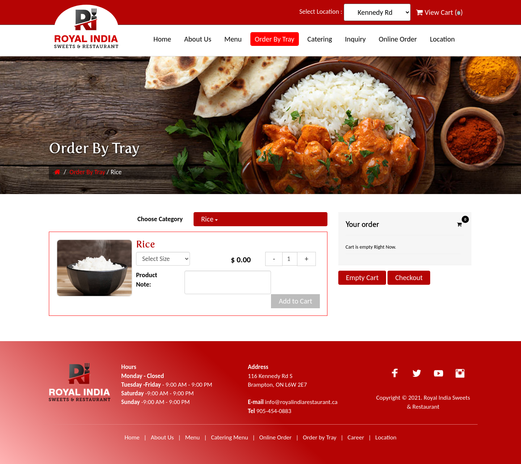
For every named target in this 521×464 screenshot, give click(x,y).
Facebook (395, 373)
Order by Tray (319, 437)
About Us (162, 437)
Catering (320, 39)
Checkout (409, 277)
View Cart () (439, 12)
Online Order (398, 39)
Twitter (417, 373)
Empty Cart (362, 277)
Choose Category (160, 219)
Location (442, 39)
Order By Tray (274, 39)
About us (197, 39)
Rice (209, 219)
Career (357, 437)
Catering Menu (229, 437)
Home (162, 39)
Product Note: (146, 279)
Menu (233, 39)
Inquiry (355, 39)
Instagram (460, 373)
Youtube (438, 373)
